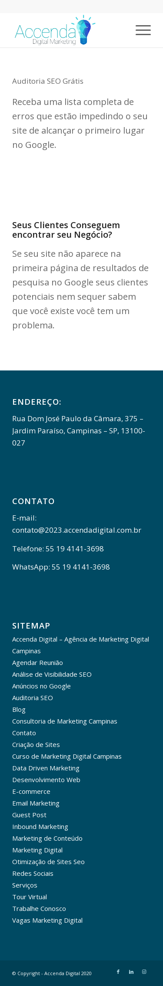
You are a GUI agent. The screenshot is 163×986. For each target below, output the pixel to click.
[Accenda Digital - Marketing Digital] (67, 30)
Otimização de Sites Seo (48, 861)
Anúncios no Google (41, 685)
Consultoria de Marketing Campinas (64, 721)
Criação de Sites (36, 744)
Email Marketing (36, 803)
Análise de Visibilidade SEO (52, 674)
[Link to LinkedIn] (131, 971)
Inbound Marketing (40, 826)
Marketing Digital (37, 849)
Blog (19, 709)
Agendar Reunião (37, 662)
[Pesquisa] (118, 30)
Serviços (24, 885)
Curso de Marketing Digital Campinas (67, 756)
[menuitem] (118, 30)
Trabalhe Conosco (39, 908)
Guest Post (29, 814)
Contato (24, 732)
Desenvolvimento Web (46, 779)
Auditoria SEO (32, 697)
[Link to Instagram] (144, 971)
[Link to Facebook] (118, 971)
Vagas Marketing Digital (47, 920)
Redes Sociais (32, 873)
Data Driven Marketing (46, 767)
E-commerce (31, 791)
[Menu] (139, 30)
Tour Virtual (29, 896)
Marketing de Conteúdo (47, 838)
